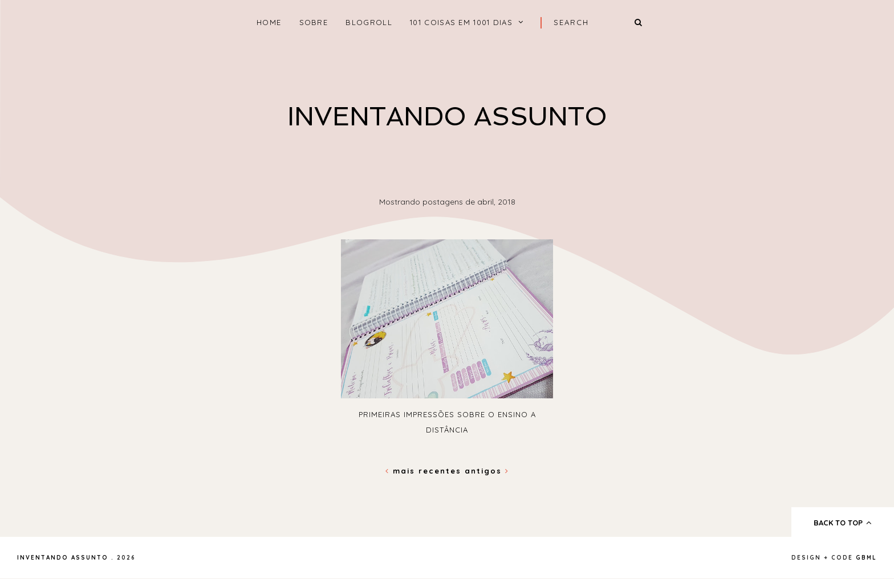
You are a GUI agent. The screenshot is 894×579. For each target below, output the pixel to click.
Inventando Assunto (447, 116)
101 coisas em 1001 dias (461, 22)
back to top (843, 522)
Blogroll (369, 22)
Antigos (487, 470)
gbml (866, 557)
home (269, 22)
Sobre (313, 22)
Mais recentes (425, 470)
